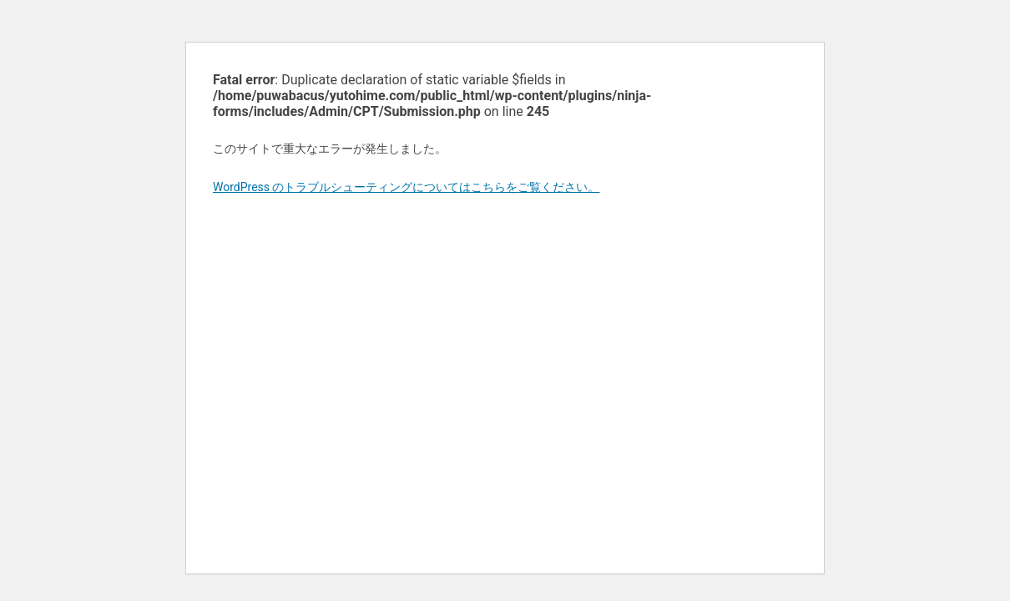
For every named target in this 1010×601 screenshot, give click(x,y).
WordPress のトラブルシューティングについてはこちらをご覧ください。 (406, 187)
